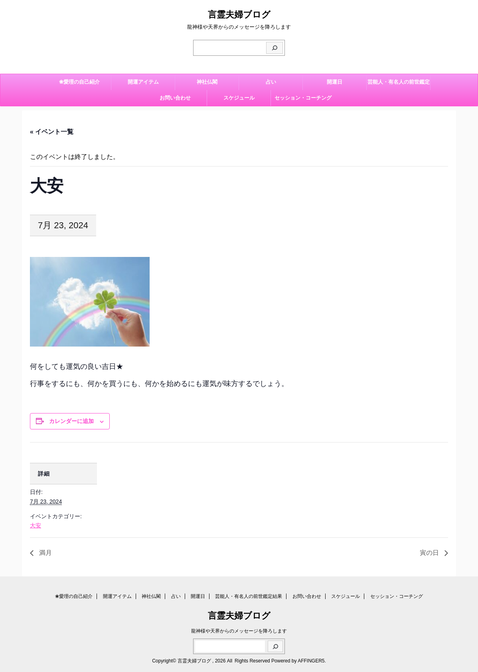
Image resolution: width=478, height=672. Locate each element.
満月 (45, 552)
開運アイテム (143, 82)
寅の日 (430, 552)
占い (271, 82)
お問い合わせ (175, 98)
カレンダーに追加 (71, 421)
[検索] (274, 48)
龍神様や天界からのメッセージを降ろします (239, 631)
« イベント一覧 (51, 131)
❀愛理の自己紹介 (79, 82)
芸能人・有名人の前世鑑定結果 (398, 84)
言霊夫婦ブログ (239, 15)
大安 (35, 525)
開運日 (334, 82)
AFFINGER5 (311, 661)
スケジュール (239, 98)
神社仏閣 (207, 82)
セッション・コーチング (303, 98)
